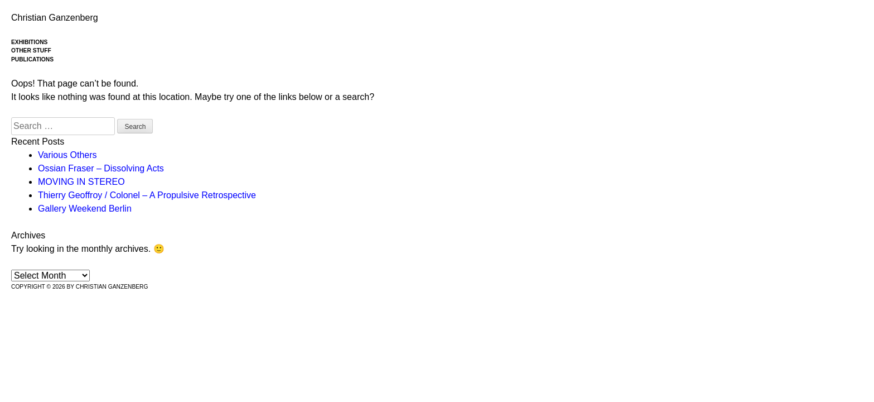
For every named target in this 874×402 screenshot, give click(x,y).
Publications (32, 59)
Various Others (67, 155)
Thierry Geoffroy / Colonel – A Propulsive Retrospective (147, 195)
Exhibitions (29, 42)
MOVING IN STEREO (81, 181)
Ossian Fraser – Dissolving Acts (101, 168)
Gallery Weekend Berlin (85, 208)
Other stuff (31, 50)
